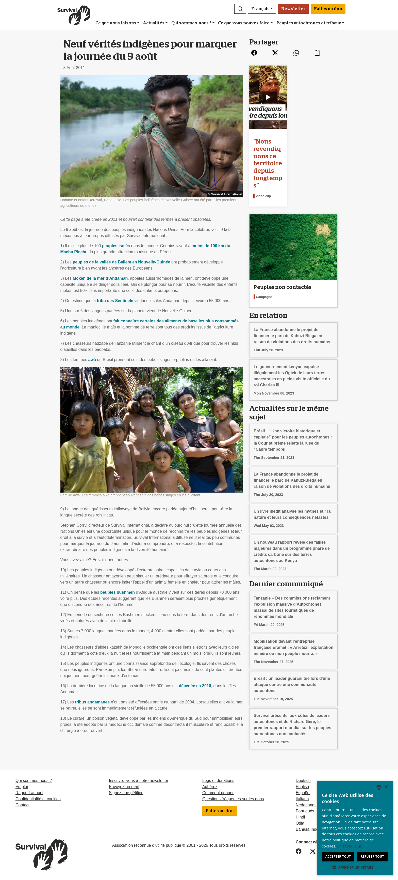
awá (92, 359)
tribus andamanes (92, 702)
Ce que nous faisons (115, 23)
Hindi (300, 817)
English (302, 786)
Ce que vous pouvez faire (244, 23)
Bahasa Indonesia (312, 829)
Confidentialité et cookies (38, 799)
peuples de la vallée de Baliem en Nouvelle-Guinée (121, 262)
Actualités (153, 23)
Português (305, 811)
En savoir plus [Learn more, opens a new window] (349, 846)
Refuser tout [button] (372, 856)
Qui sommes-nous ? (191, 23)
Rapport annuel (29, 793)
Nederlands (306, 805)
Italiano (302, 799)
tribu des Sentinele (115, 300)
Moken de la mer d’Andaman (100, 278)
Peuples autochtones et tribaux (308, 23)
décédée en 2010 (195, 686)
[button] (240, 9)
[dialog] (355, 828)
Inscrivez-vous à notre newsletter (138, 780)
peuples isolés (116, 246)
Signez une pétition (126, 793)
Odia (300, 823)
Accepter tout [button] (338, 856)
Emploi (21, 786)
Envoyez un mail (124, 786)
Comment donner (218, 793)
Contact (22, 805)
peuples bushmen (117, 592)
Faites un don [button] (328, 9)
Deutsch (303, 780)
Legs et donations (218, 780)
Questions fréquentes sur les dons (233, 799)
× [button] (386, 787)
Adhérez (210, 786)
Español (303, 793)
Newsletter (293, 9)
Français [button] (260, 9)
